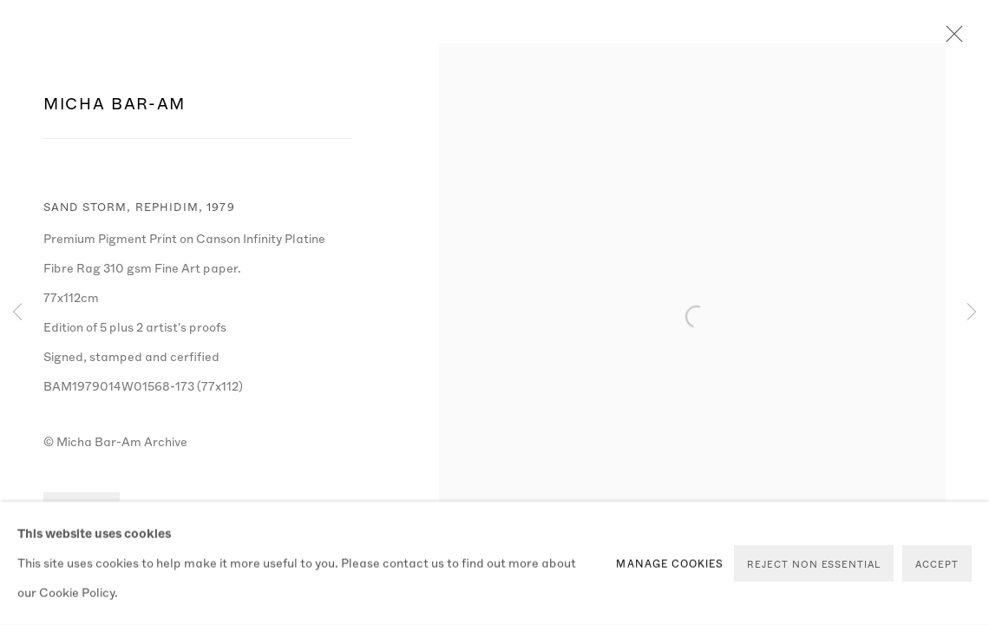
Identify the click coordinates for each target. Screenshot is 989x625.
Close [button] (950, 39)
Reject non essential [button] (814, 563)
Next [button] (971, 312)
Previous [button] (17, 312)
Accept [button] (937, 563)
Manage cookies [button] (670, 563)
